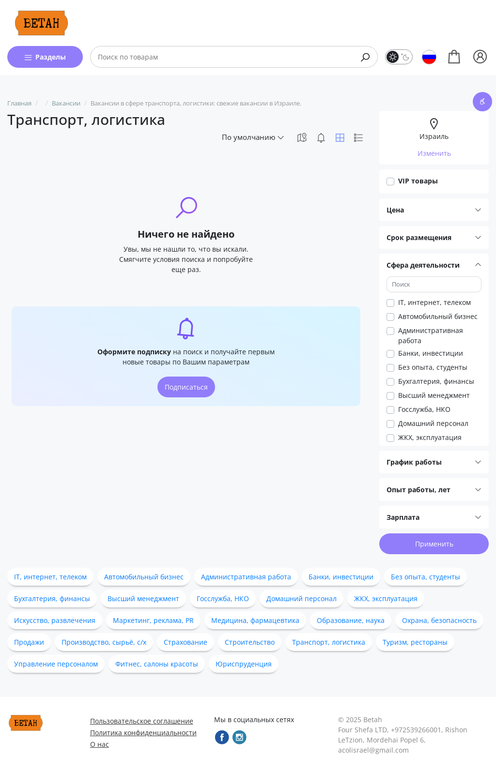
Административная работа (430, 335)
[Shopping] (454, 57)
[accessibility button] (482, 101)
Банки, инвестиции (430, 353)
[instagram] (239, 737)
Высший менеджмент (434, 395)
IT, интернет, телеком (434, 302)
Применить (434, 543)
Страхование (185, 642)
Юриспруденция (244, 663)
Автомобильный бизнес (438, 316)
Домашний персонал (433, 423)
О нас (99, 744)
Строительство (250, 642)
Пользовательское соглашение (141, 721)
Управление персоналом (56, 663)
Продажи (29, 642)
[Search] (365, 57)
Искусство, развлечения (54, 620)
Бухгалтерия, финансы (436, 381)
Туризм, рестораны (415, 642)
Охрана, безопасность (439, 620)
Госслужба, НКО (424, 409)
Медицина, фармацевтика (255, 620)
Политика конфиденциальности (143, 732)
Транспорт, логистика (328, 642)
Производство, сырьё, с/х (104, 642)
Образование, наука (351, 620)
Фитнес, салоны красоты (156, 663)
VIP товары (418, 180)
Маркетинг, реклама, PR (153, 620)
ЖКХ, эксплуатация (430, 437)
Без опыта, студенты (432, 367)
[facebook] (222, 737)
